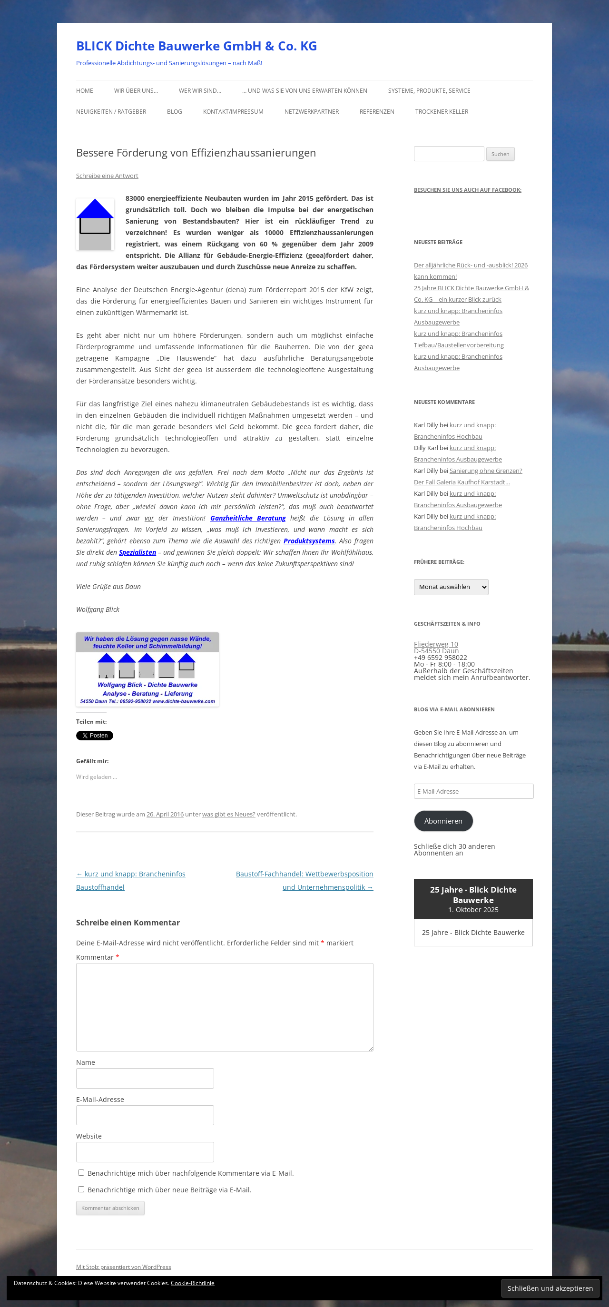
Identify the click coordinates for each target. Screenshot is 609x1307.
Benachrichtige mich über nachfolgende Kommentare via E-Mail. (191, 1173)
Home (84, 91)
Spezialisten (137, 552)
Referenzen (377, 112)
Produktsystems (309, 540)
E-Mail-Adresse (100, 1099)
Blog (174, 112)
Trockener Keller (441, 112)
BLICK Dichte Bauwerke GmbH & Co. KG (196, 45)
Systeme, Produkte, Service (429, 91)
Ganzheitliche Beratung (248, 517)
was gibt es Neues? (228, 814)
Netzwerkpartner (312, 112)
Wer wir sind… (200, 91)
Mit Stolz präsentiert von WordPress (123, 1267)
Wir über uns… (136, 91)
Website (89, 1135)
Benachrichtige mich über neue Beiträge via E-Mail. (170, 1189)
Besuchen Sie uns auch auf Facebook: (467, 189)
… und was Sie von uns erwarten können (304, 91)
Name (85, 1062)
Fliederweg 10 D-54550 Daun (436, 647)
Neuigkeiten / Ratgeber (111, 112)
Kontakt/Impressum (233, 112)
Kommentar (97, 957)
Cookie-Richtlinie (193, 1283)
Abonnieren (443, 820)
